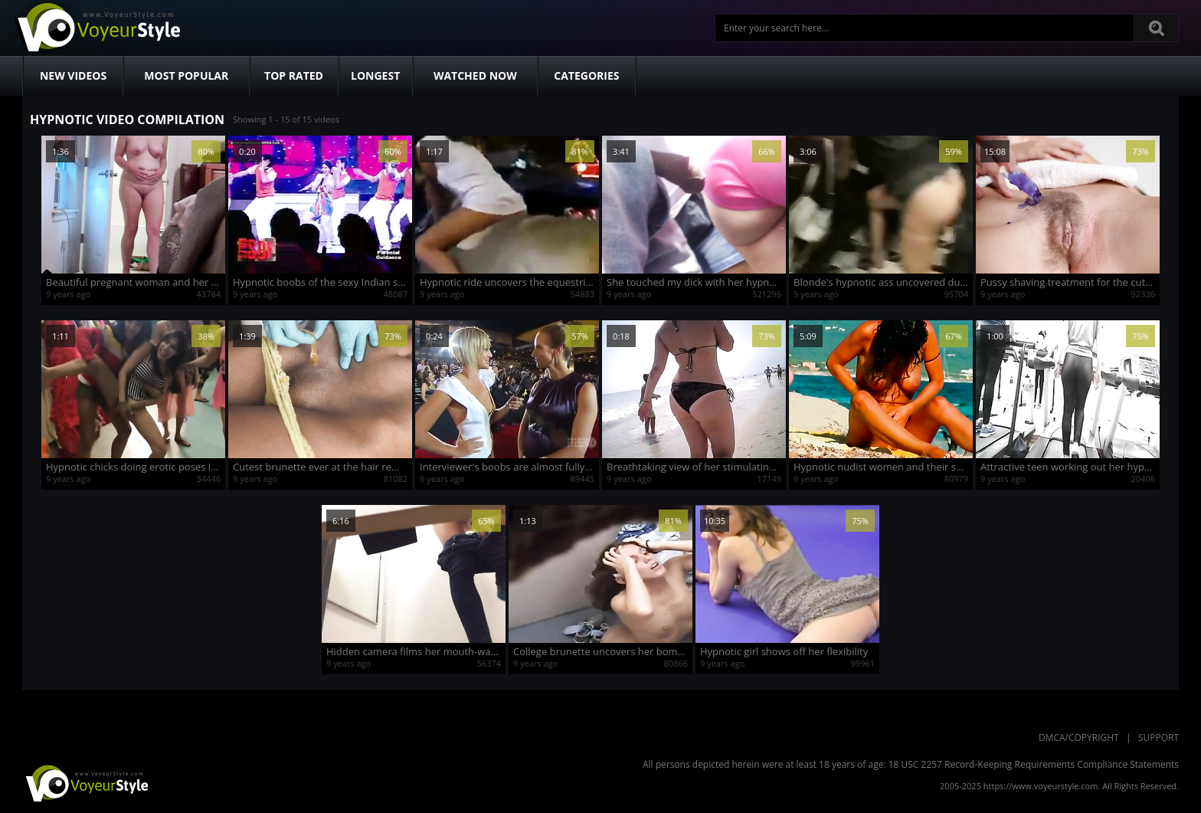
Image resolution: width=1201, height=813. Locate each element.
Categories (586, 75)
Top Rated (293, 75)
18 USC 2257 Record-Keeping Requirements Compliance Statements (1033, 764)
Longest (375, 75)
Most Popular (186, 75)
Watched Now (475, 75)
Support (1158, 737)
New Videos (73, 75)
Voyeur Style (96, 28)
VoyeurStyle (85, 782)
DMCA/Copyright (1079, 737)
